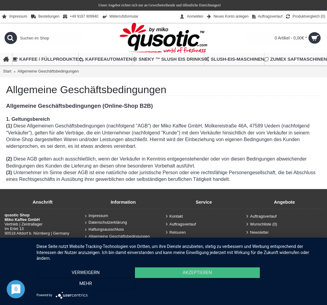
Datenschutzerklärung (106, 222)
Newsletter (257, 232)
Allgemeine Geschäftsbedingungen (48, 71)
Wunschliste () (261, 224)
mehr (278, 284)
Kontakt (174, 216)
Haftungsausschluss (104, 229)
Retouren (176, 232)
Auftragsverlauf (181, 224)
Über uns (95, 243)
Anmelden (177, 240)
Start (7, 71)
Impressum (96, 216)
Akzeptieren (178, 284)
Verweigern (79, 284)
